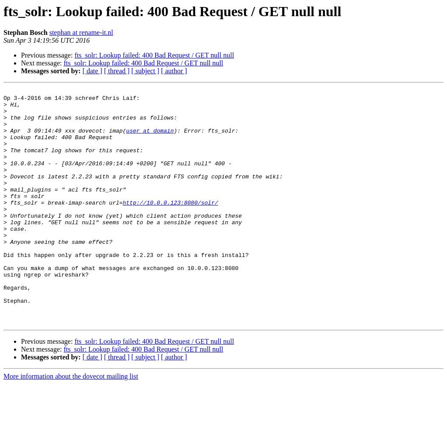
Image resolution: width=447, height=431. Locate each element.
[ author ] (174, 71)
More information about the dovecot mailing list (70, 423)
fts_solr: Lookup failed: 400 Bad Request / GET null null (154, 55)
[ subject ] (145, 71)
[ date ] (92, 71)
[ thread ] (117, 71)
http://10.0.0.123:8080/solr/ (170, 226)
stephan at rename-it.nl (81, 32)
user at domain (150, 140)
